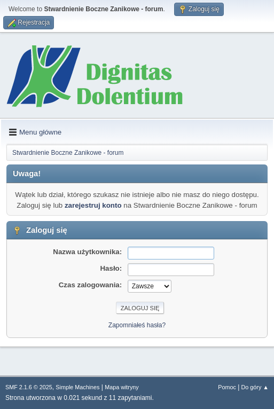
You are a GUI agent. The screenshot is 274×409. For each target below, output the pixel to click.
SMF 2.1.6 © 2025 (28, 387)
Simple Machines (77, 387)
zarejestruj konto (93, 205)
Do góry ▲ (255, 387)
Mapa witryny (122, 387)
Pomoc (227, 387)
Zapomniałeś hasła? (137, 325)
